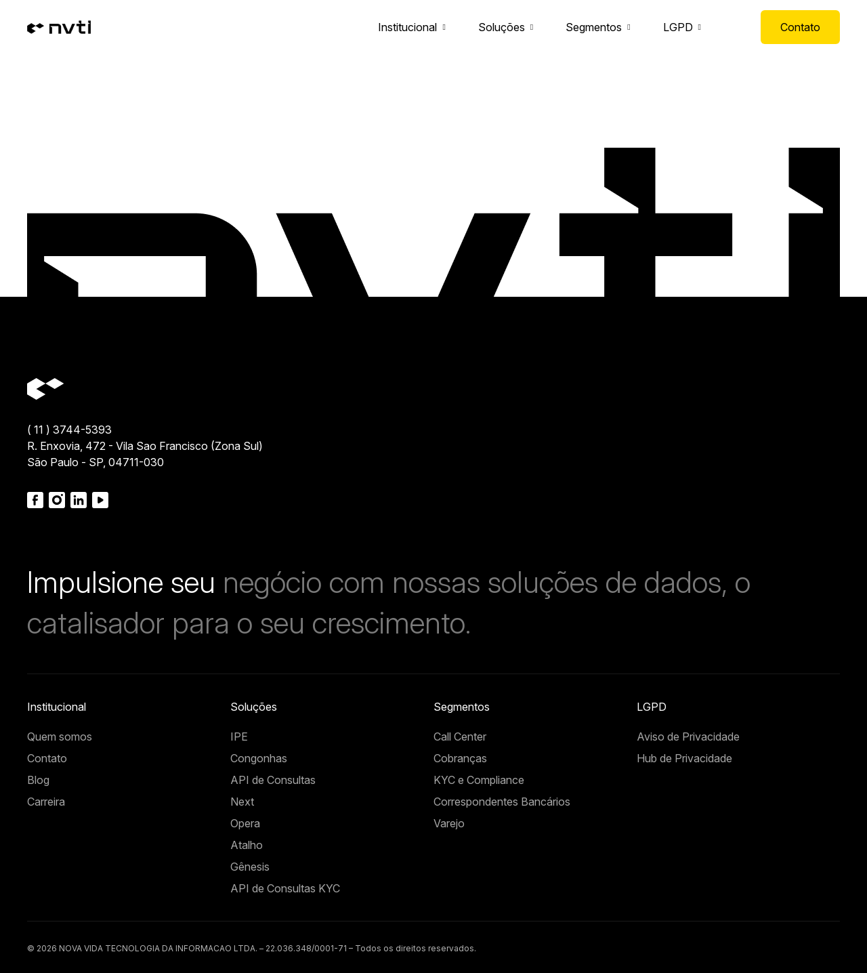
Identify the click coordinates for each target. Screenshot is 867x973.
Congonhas (258, 758)
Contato (800, 27)
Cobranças (460, 758)
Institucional (407, 27)
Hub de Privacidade (684, 758)
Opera (245, 823)
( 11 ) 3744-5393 (69, 429)
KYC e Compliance (479, 780)
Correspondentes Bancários (502, 801)
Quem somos (59, 736)
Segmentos (594, 27)
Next (242, 801)
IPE (239, 736)
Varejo (449, 823)
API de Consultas (273, 780)
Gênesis (250, 866)
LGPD (678, 27)
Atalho (246, 845)
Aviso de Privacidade (688, 736)
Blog (38, 780)
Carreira (46, 801)
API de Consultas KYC (285, 888)
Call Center (460, 736)
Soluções (501, 27)
